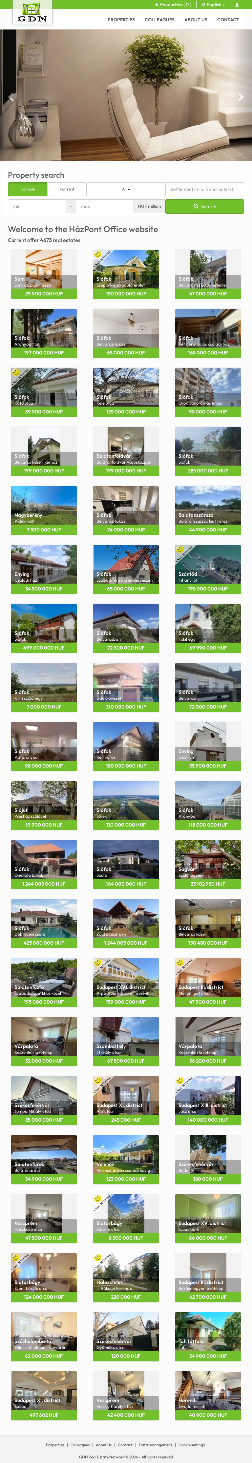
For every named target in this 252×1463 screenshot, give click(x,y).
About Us (195, 20)
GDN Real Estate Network (102, 1456)
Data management (155, 1444)
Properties (121, 20)
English (213, 5)
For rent (67, 189)
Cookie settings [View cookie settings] (191, 1444)
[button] (10, 95)
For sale (28, 189)
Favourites (173, 5)
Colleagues (160, 20)
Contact (228, 20)
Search (205, 206)
